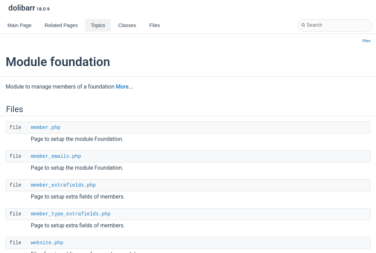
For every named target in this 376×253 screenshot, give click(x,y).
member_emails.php (56, 156)
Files (367, 41)
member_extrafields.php (63, 185)
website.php (47, 243)
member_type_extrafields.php (70, 214)
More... (124, 87)
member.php (45, 127)
